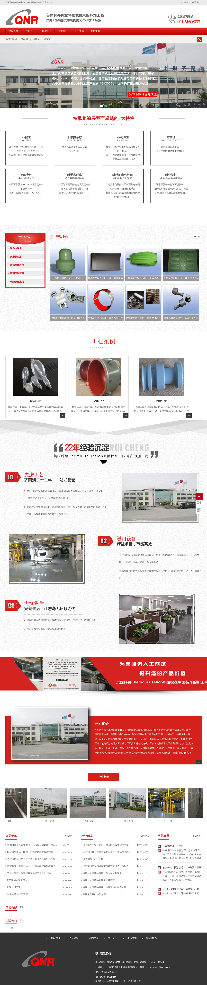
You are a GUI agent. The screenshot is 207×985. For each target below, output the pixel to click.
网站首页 (13, 31)
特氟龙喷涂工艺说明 (172, 847)
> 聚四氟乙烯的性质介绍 (93, 894)
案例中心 (95, 31)
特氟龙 (36, 39)
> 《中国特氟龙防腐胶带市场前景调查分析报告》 (106, 866)
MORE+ (198, 236)
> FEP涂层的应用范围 (16, 880)
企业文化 (79, 31)
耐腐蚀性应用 (16, 265)
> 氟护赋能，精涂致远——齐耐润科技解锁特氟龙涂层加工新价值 (31, 866)
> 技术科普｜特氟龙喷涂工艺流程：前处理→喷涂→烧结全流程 (31, 845)
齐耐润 (24, 39)
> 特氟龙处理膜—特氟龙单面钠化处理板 (101, 873)
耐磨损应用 (15, 256)
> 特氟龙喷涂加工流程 (16, 894)
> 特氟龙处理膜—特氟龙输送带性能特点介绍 (103, 887)
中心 (199, 503)
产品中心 (30, 31)
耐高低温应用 (16, 273)
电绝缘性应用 (16, 282)
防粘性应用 (15, 248)
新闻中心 (46, 31)
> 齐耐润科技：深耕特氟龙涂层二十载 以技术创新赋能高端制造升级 (31, 873)
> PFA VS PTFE (13, 887)
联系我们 (196, 2)
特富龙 (47, 39)
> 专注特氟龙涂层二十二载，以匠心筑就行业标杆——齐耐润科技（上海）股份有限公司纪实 (31, 859)
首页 (199, 510)
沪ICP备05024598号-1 (106, 972)
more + (69, 836)
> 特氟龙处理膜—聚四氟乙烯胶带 (98, 880)
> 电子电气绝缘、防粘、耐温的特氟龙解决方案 (29, 852)
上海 (11, 928)
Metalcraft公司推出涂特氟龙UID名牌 (180, 890)
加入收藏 (184, 2)
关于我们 (62, 31)
